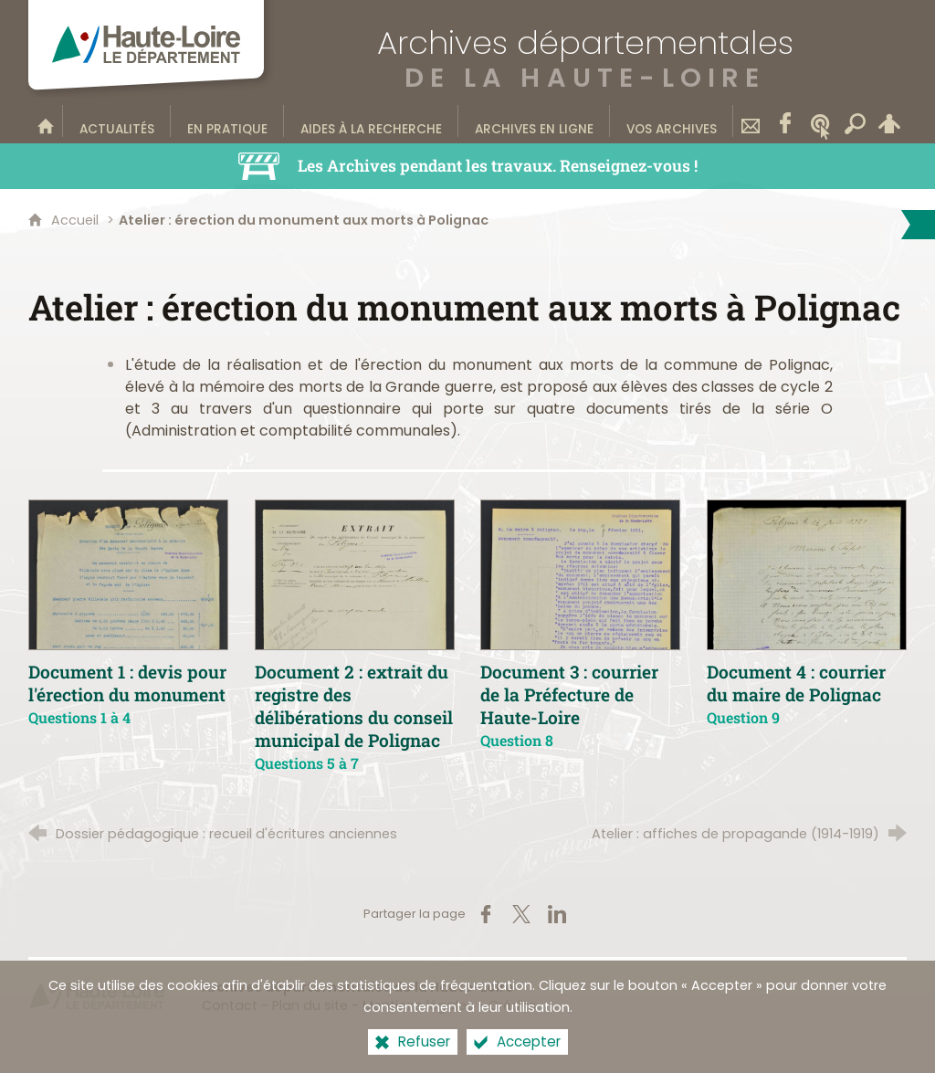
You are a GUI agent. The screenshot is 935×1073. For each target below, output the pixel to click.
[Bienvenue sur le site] (45, 120)
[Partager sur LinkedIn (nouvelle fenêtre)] (557, 914)
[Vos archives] (671, 120)
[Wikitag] (820, 120)
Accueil (76, 220)
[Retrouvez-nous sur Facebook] (785, 120)
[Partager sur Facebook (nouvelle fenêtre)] (485, 914)
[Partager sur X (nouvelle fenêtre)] (521, 914)
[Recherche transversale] (854, 120)
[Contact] (750, 120)
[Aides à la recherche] (371, 120)
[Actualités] (117, 120)
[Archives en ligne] (534, 120)
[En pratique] (227, 120)
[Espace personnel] (889, 120)
